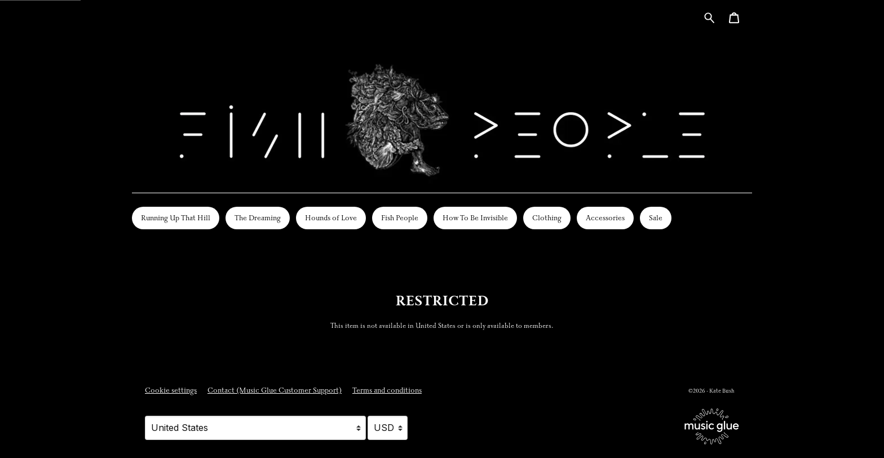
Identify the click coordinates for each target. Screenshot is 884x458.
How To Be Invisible (475, 218)
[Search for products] (709, 17)
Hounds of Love (331, 218)
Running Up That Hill (175, 218)
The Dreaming (258, 218)
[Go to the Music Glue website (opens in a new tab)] (711, 426)
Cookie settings (171, 390)
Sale (655, 218)
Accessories (605, 218)
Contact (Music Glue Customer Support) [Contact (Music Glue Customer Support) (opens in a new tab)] (274, 390)
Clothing (547, 218)
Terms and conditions (387, 390)
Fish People (399, 218)
